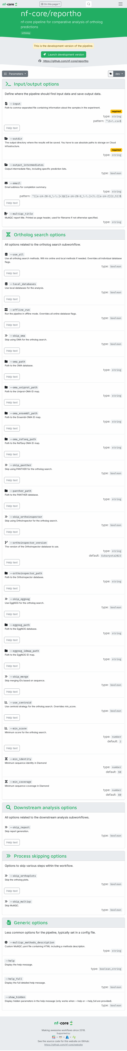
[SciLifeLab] (74, 1037)
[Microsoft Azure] (67, 1037)
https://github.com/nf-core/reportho (63, 61)
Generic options (26, 922)
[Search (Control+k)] (88, 4)
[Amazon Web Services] (61, 1037)
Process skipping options (36, 856)
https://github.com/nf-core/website (63, 1044)
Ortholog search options (35, 234)
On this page (49, 4)
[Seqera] (54, 1037)
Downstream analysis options (41, 807)
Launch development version (63, 54)
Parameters (14, 73)
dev (118, 73)
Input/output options (32, 84)
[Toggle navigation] (120, 4)
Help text (12, 128)
